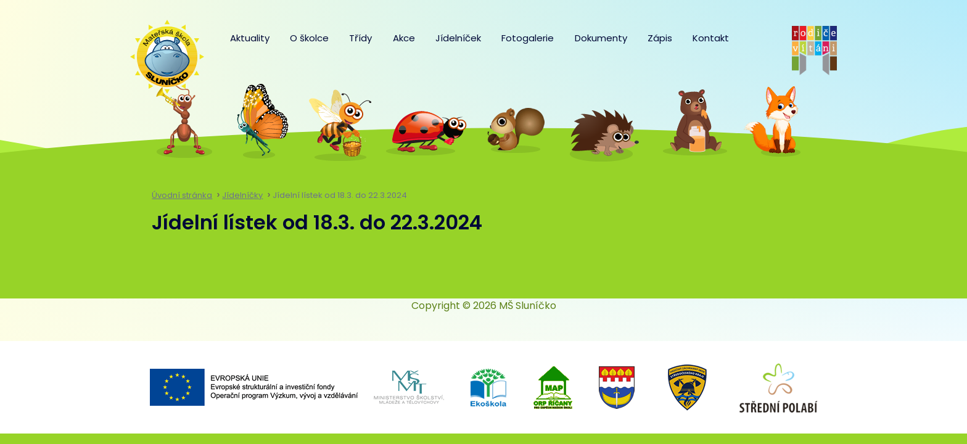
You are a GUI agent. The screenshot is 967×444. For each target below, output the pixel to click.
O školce (309, 37)
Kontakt (711, 37)
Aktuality (250, 37)
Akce (404, 37)
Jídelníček (458, 37)
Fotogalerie (527, 37)
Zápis (660, 37)
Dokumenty (601, 37)
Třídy (360, 37)
